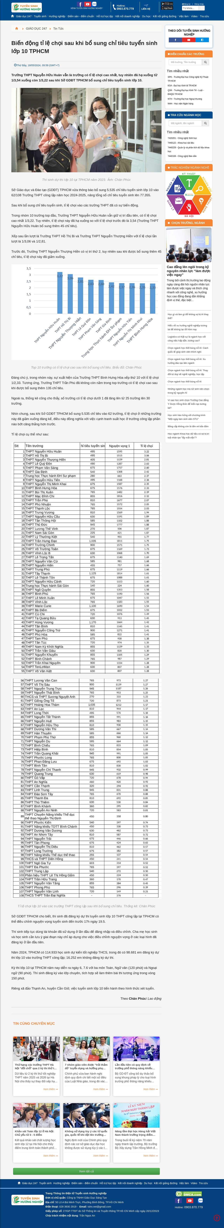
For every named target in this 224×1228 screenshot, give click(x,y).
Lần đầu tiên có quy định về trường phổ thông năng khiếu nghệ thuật (133, 1066)
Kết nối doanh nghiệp (127, 16)
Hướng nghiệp (57, 16)
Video (194, 16)
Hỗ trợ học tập (104, 16)
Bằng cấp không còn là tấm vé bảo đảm (188, 426)
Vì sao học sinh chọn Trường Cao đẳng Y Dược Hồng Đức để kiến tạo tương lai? (188, 404)
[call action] (123, 9)
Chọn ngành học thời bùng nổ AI (185, 381)
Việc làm (184, 16)
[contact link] (146, 9)
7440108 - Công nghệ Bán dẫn (182, 156)
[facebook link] (80, 6)
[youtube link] (87, 6)
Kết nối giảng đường (164, 16)
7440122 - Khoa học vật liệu (181, 143)
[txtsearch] (190, 8)
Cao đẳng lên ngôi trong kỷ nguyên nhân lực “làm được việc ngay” (188, 271)
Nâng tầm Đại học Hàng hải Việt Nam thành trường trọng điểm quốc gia (135, 1133)
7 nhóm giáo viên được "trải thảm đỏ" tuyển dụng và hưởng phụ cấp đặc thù (86, 1066)
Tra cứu (204, 16)
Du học (146, 16)
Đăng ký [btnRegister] (186, 4)
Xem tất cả (86, 1171)
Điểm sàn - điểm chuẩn (81, 16)
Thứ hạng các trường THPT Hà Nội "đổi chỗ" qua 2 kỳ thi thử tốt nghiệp (36, 1066)
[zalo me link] (94, 6)
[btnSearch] (201, 8)
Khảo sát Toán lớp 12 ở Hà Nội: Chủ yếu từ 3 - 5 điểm (34, 1133)
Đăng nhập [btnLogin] (199, 4)
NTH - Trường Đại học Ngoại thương (185, 99)
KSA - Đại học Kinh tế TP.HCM (182, 85)
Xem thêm (49, 1089)
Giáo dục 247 (23, 16)
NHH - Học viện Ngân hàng (180, 103)
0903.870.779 (193, 1207)
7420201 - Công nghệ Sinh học (182, 138)
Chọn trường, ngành (188, 222)
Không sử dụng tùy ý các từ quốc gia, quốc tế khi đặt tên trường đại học (86, 1133)
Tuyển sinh (40, 16)
